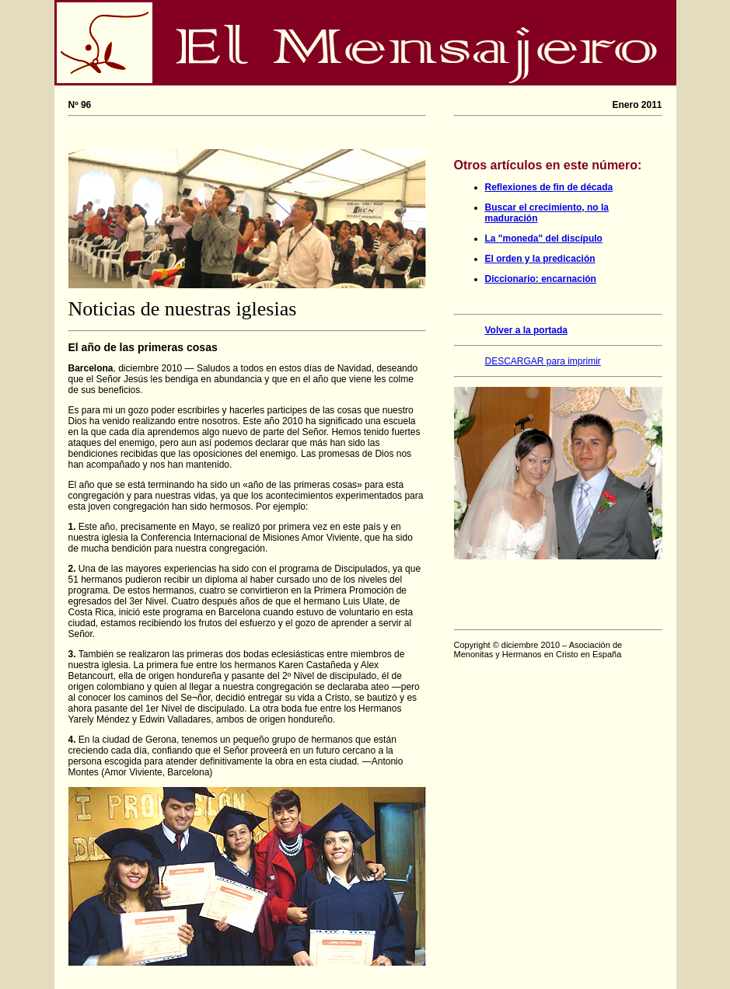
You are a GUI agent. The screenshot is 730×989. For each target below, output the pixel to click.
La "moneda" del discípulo (544, 238)
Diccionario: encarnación (540, 278)
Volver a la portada (526, 330)
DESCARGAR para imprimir (543, 361)
